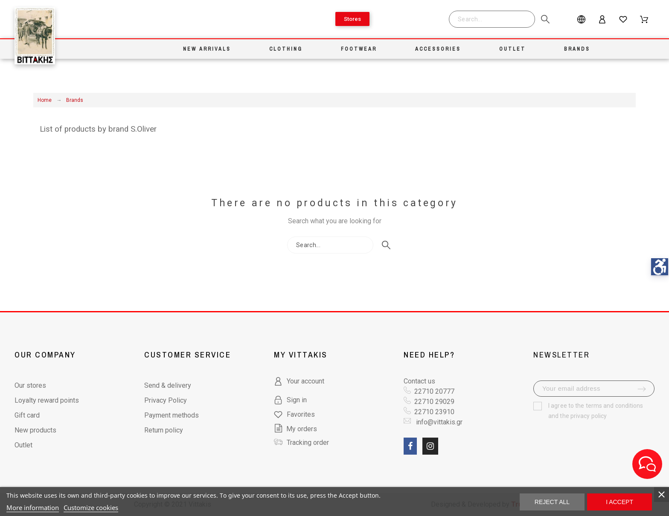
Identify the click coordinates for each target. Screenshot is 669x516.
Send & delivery (167, 385)
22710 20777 (434, 391)
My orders (295, 429)
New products (35, 430)
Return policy (163, 430)
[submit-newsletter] (641, 389)
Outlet (23, 445)
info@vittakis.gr (438, 422)
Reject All (552, 502)
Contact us (419, 381)
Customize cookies (91, 507)
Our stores (30, 385)
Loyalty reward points (47, 400)
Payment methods (171, 415)
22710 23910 (434, 412)
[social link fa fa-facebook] (410, 446)
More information (32, 507)
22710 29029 (434, 402)
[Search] (492, 19)
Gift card (27, 415)
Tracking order (308, 442)
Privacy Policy (165, 400)
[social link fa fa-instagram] (430, 446)
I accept (619, 502)
